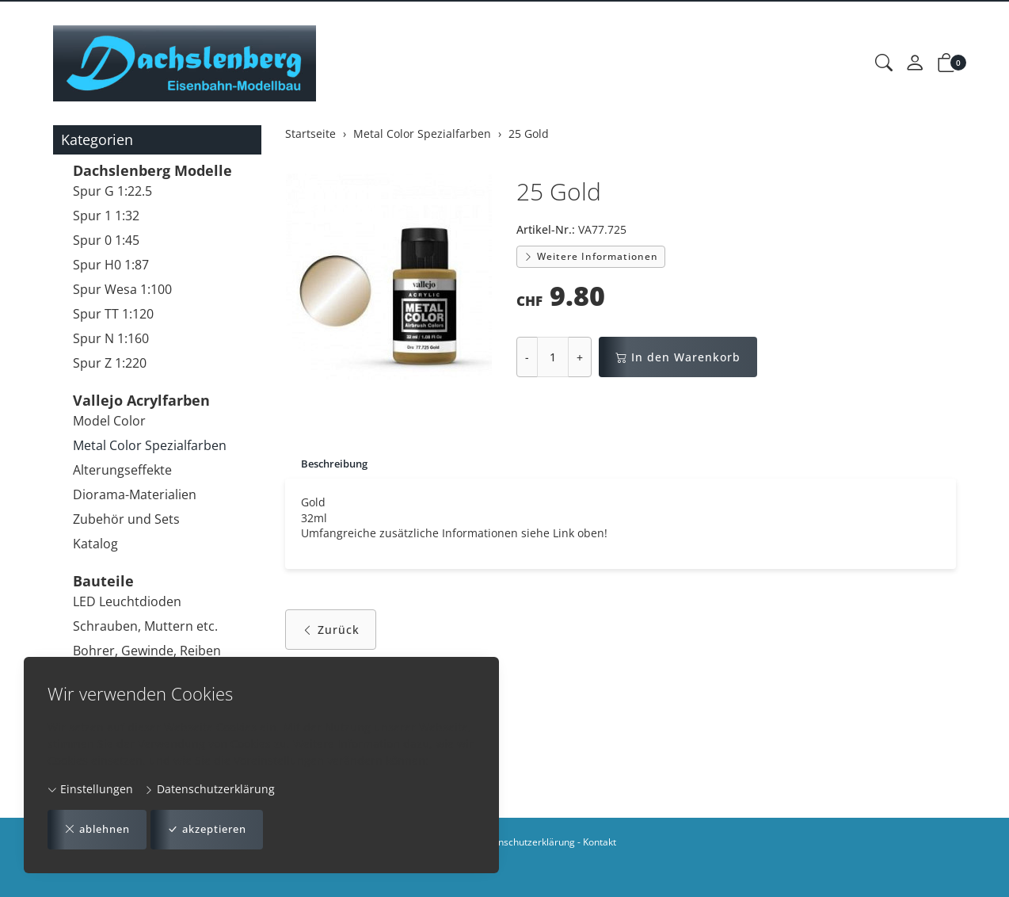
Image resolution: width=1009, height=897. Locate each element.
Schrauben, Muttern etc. (145, 626)
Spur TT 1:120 (113, 314)
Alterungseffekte (122, 470)
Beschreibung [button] (338, 463)
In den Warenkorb (678, 357)
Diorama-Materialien (134, 494)
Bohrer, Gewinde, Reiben (147, 650)
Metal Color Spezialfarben (150, 445)
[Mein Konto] (914, 63)
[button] (884, 63)
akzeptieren (218, 829)
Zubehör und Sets (126, 519)
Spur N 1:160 (111, 338)
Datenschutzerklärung (209, 788)
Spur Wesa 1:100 (122, 289)
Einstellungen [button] (90, 788)
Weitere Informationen (591, 256)
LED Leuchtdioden (127, 601)
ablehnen (100, 829)
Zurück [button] (331, 633)
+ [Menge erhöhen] (580, 357)
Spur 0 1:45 (106, 240)
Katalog (95, 543)
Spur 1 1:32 (106, 215)
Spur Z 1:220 (110, 363)
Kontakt (599, 842)
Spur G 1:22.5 (112, 191)
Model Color (109, 420)
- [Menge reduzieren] (527, 357)
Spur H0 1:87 (111, 264)
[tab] (330, 464)
